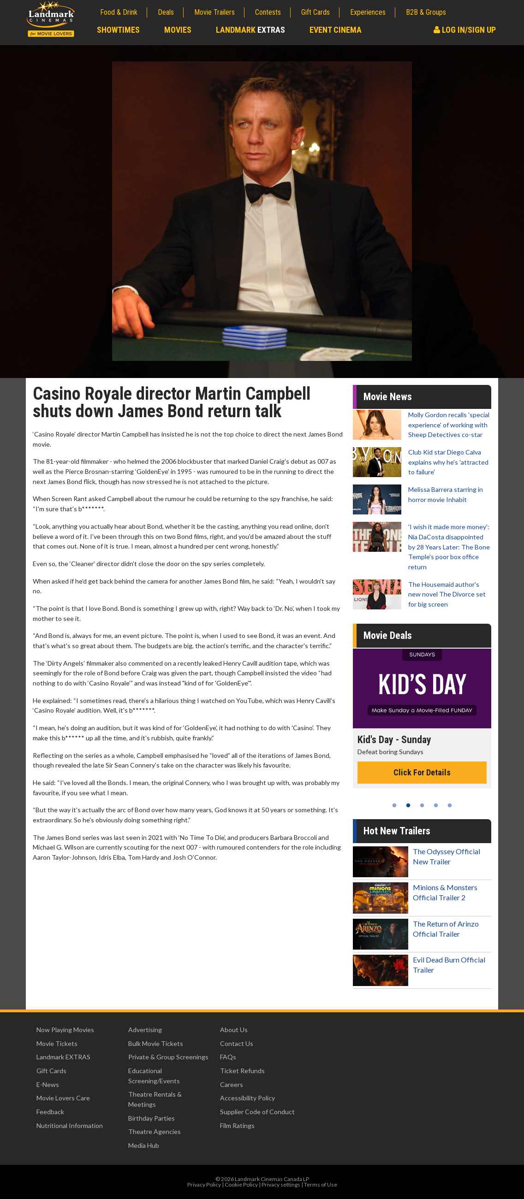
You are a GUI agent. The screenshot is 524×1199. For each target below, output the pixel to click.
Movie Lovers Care (63, 1098)
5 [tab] (449, 805)
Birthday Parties (151, 1118)
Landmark (250, 30)
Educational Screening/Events (154, 1076)
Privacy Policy (204, 1184)
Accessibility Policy (247, 1098)
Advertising (145, 1030)
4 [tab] (436, 805)
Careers (231, 1084)
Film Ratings (237, 1125)
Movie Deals (387, 635)
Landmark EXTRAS (63, 1057)
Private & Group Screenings (168, 1057)
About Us (234, 1030)
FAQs (228, 1057)
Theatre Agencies (154, 1131)
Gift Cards (315, 12)
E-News (47, 1084)
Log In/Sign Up (465, 30)
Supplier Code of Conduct (257, 1112)
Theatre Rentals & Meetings (155, 1099)
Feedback (50, 1112)
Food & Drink (118, 12)
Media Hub (143, 1145)
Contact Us (236, 1043)
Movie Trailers (214, 12)
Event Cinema (336, 30)
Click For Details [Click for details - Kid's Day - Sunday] (422, 772)
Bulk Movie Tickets (155, 1043)
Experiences (368, 12)
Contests (268, 12)
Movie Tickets (56, 1043)
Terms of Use (320, 1184)
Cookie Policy (241, 1184)
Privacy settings (281, 1184)
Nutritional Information (69, 1125)
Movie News (387, 396)
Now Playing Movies (65, 1030)
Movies (177, 30)
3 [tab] (422, 805)
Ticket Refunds (242, 1071)
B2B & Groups (426, 12)
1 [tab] (394, 805)
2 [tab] (408, 805)
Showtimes (118, 30)
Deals (166, 12)
